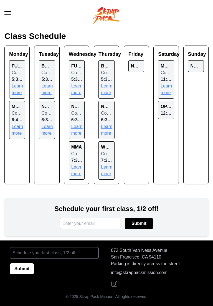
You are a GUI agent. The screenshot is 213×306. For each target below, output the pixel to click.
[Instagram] (114, 283)
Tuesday (47, 54)
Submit (138, 223)
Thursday (106, 54)
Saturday (166, 54)
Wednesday (77, 54)
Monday (17, 54)
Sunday (196, 54)
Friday (135, 54)
